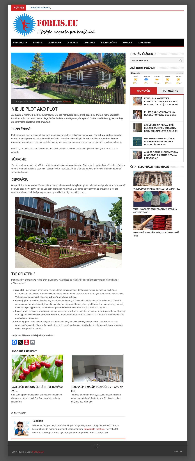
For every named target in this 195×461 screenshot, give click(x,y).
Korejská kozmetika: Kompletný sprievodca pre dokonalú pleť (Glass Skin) (160, 101)
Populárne (170, 91)
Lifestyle (89, 42)
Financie (72, 42)
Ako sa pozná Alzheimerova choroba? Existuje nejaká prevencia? (161, 155)
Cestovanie (54, 42)
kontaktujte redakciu (94, 429)
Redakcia (40, 101)
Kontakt (179, 451)
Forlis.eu (38, 452)
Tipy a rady (144, 42)
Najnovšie (143, 91)
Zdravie (127, 42)
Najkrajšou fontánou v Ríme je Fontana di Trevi (156, 188)
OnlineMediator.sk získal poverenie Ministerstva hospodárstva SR (159, 141)
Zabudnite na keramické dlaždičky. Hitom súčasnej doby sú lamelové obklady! (161, 128)
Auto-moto (20, 42)
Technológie (109, 42)
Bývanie (37, 42)
